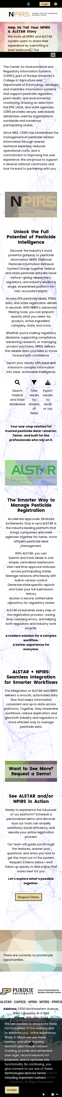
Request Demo (28, 897)
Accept (12, 1090)
